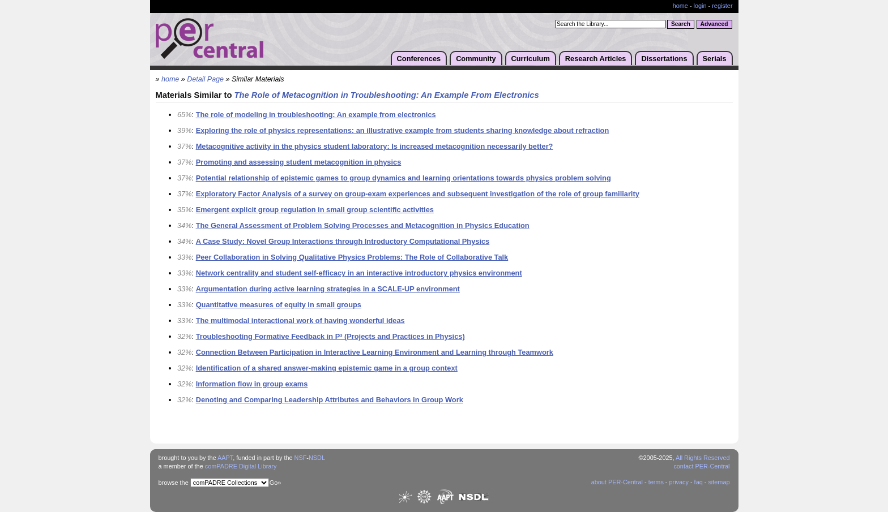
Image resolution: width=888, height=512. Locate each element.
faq (698, 482)
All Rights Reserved (703, 457)
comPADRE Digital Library (241, 466)
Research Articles (595, 58)
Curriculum (530, 58)
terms (656, 482)
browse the (174, 482)
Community (476, 58)
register (722, 5)
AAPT (225, 457)
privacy (678, 482)
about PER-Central (617, 482)
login (700, 5)
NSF (300, 457)
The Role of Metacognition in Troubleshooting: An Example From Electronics (386, 95)
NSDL (317, 457)
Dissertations (664, 58)
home (680, 5)
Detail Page (205, 79)
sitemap (718, 482)
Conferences (419, 58)
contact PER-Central (701, 466)
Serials (715, 58)
